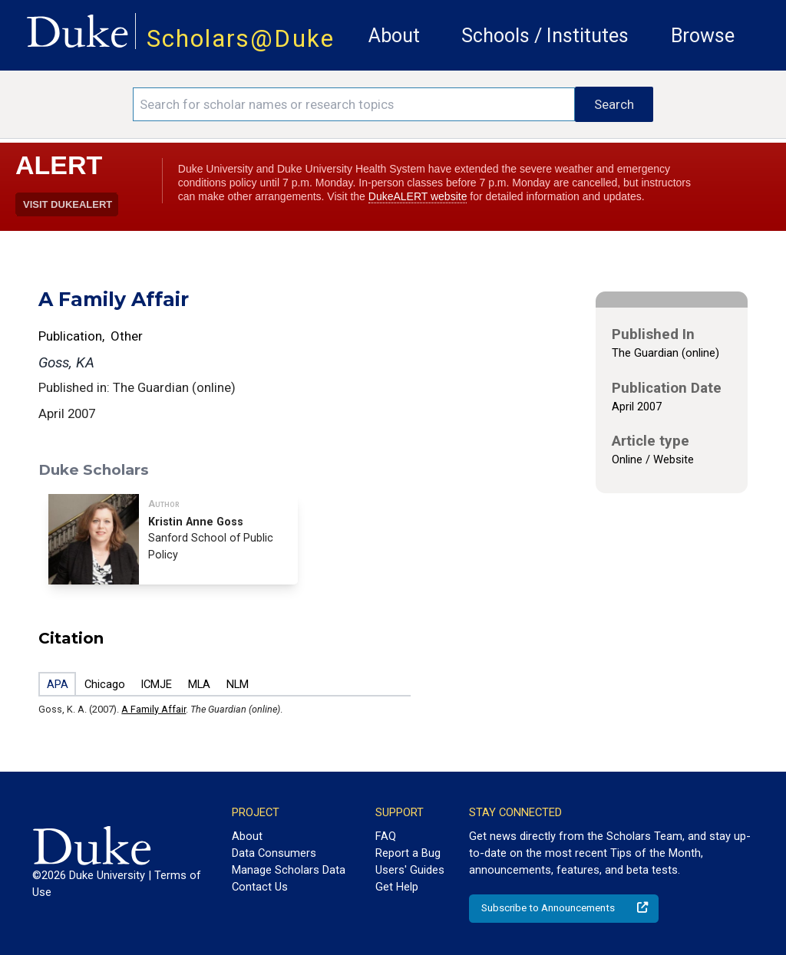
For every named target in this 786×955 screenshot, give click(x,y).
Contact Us (260, 887)
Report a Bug (408, 853)
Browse (703, 36)
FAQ (385, 836)
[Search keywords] (354, 104)
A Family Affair (153, 709)
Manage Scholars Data (288, 870)
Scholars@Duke (241, 39)
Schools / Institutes (545, 36)
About (394, 36)
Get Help (396, 887)
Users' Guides (409, 870)
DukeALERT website (417, 196)
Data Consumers (274, 853)
